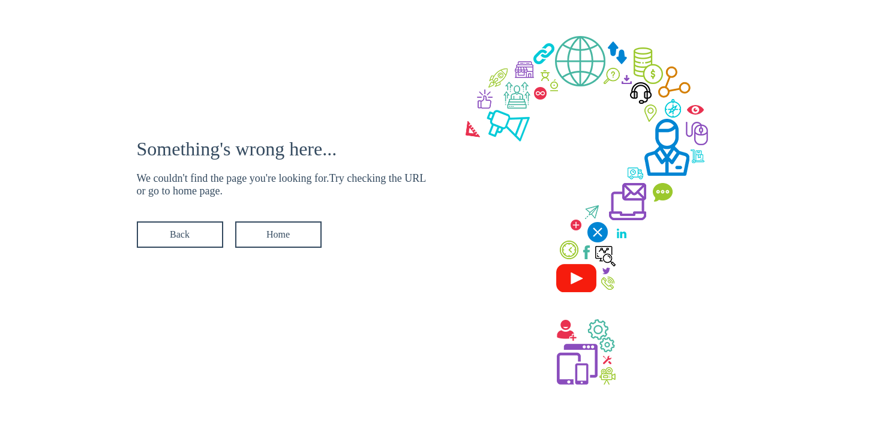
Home (278, 234)
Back (180, 234)
